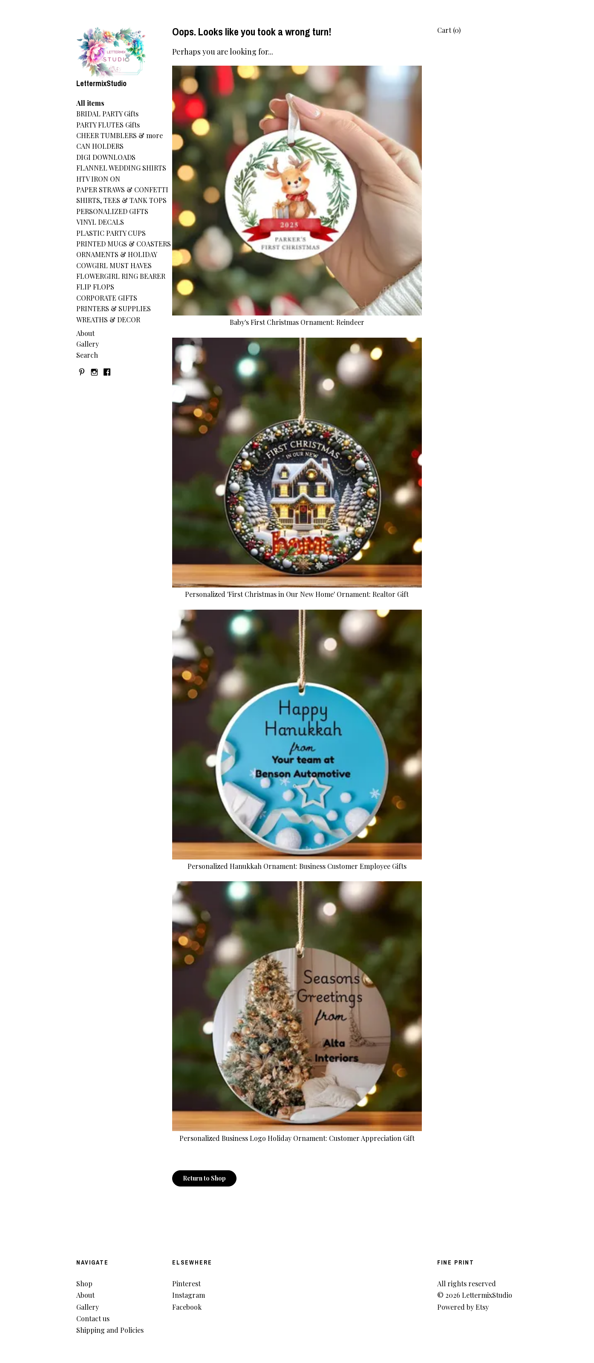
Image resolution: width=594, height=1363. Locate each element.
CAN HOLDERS (100, 146)
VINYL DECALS (100, 221)
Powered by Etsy (463, 1306)
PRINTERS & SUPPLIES (113, 308)
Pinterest (186, 1283)
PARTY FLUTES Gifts (108, 124)
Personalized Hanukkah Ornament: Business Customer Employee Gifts (297, 861)
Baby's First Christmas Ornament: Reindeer (297, 317)
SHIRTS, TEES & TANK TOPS (121, 200)
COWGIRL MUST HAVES (114, 265)
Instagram (188, 1295)
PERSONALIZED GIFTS (112, 211)
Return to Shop (204, 1178)
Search (87, 354)
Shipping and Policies (110, 1329)
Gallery (87, 343)
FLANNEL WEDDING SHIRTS (121, 167)
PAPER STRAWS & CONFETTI (122, 189)
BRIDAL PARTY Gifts (107, 113)
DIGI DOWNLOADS (106, 157)
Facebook (187, 1306)
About (85, 333)
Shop (84, 1283)
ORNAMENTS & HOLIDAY (116, 254)
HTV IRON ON (98, 178)
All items (90, 102)
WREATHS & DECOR (108, 319)
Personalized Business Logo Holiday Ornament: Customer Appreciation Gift (297, 1133)
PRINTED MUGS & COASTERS (123, 243)
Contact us (93, 1318)
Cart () (449, 30)
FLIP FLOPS (95, 286)
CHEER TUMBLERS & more (119, 135)
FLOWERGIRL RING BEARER (120, 276)
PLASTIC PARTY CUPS (111, 233)
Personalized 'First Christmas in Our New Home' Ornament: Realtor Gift (297, 589)
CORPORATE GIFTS (106, 297)
